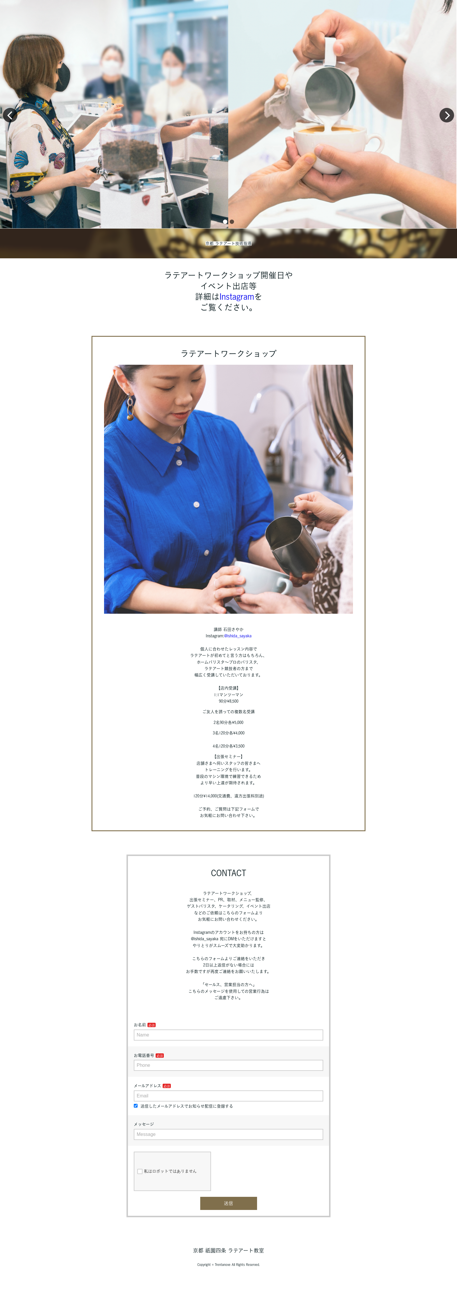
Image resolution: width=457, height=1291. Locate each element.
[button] (225, 222)
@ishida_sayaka (238, 636)
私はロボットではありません (167, 1171)
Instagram (236, 296)
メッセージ (144, 1124)
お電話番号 (144, 1055)
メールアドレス (147, 1086)
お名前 (140, 1025)
